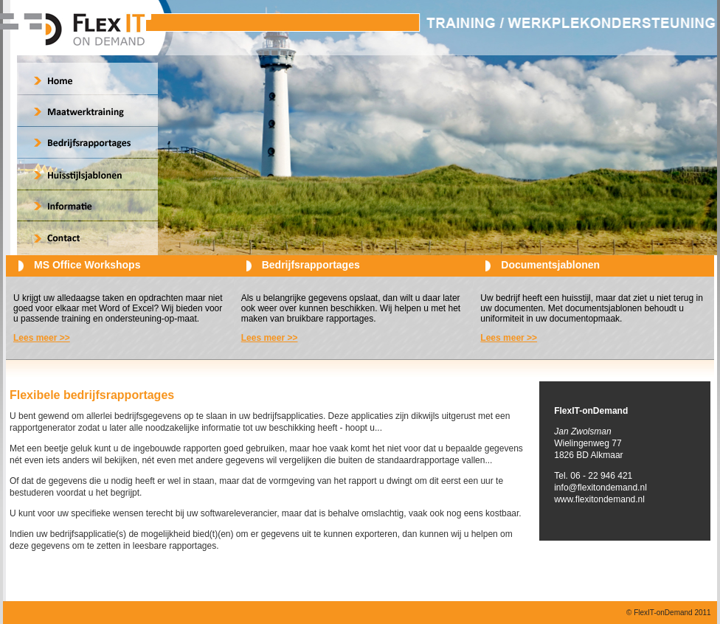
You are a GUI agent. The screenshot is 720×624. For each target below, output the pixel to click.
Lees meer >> (41, 338)
